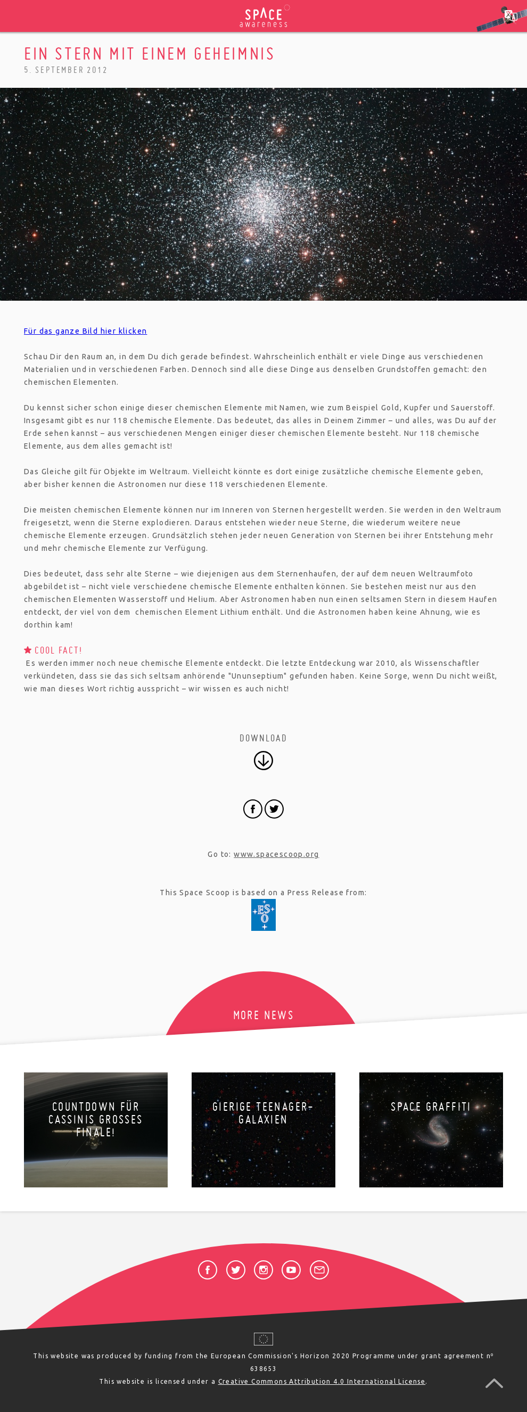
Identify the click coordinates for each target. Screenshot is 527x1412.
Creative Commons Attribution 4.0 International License (322, 1381)
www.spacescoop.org (276, 854)
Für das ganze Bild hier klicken (85, 331)
